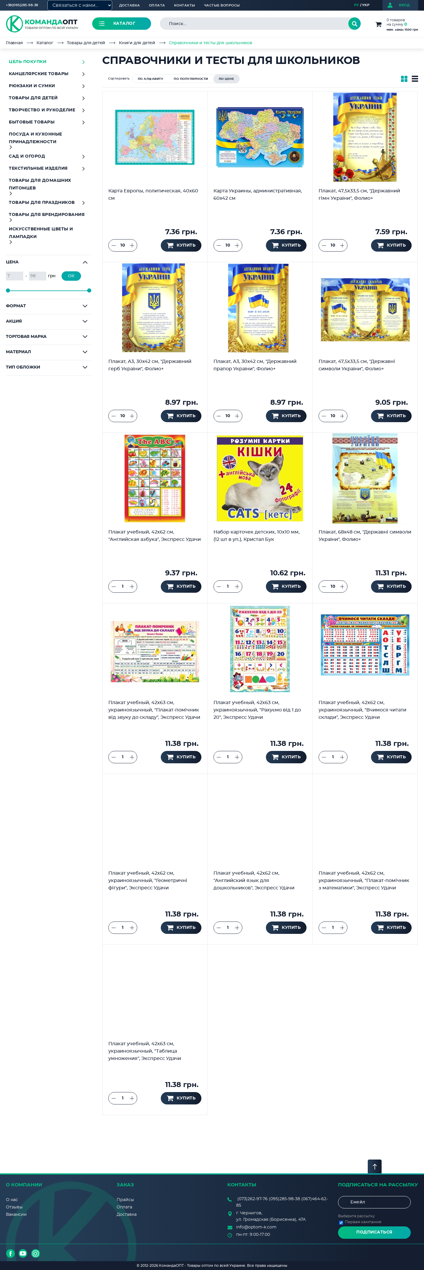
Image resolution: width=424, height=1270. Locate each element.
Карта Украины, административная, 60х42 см (257, 195)
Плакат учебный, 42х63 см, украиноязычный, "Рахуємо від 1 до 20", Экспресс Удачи (257, 710)
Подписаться (374, 1232)
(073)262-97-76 (252, 1199)
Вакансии (16, 1215)
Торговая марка (26, 337)
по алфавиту (150, 78)
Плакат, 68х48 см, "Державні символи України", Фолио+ (365, 536)
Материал (18, 352)
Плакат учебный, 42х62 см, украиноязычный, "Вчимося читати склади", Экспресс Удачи (362, 710)
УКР (366, 5)
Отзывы (14, 1207)
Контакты (184, 5)
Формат (16, 306)
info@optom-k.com (256, 1227)
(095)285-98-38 (284, 1199)
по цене (226, 78)
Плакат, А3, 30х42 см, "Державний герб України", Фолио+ (149, 365)
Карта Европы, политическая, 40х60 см (153, 195)
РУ (356, 5)
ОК (71, 276)
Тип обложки (23, 367)
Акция (14, 321)
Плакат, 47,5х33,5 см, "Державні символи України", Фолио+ (357, 365)
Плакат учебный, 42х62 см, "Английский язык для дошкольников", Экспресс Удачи (253, 880)
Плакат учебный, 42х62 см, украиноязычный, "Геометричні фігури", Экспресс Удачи (147, 880)
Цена (12, 262)
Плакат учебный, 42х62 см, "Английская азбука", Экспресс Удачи (154, 536)
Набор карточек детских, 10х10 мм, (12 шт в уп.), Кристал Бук (256, 536)
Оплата (157, 5)
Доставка (129, 5)
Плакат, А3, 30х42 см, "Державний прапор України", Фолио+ (255, 365)
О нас (12, 1200)
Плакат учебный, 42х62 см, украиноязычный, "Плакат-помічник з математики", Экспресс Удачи (364, 880)
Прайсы (125, 1200)
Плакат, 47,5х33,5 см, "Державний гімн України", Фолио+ (359, 195)
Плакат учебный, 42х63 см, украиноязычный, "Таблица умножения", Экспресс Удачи (144, 1051)
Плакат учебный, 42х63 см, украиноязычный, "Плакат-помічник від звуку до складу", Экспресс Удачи (154, 710)
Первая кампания (363, 1222)
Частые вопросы (222, 5)
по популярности (191, 78)
